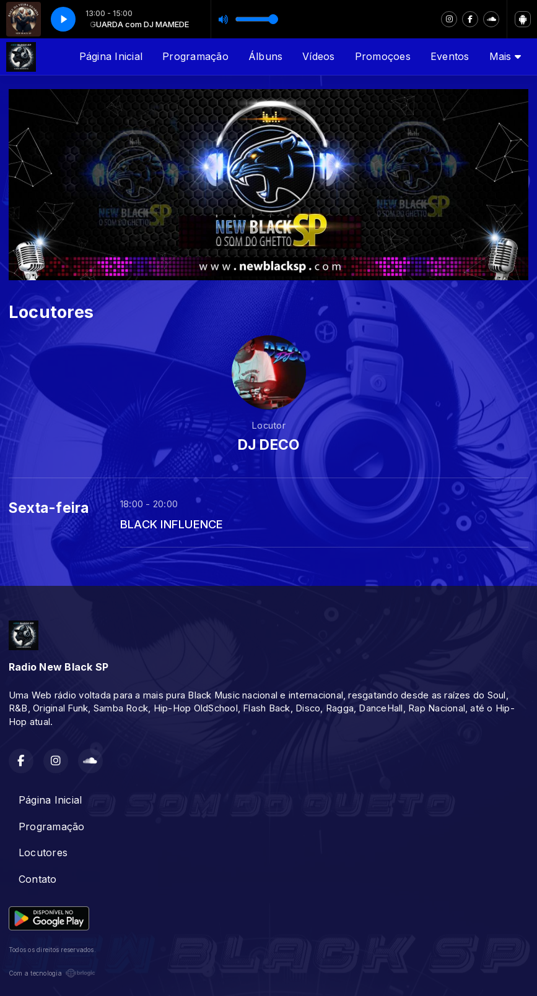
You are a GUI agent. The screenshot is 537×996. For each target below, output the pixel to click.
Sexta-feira (49, 508)
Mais (505, 56)
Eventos (449, 56)
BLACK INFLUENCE (172, 524)
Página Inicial (110, 56)
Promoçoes (383, 56)
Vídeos (318, 56)
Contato (38, 879)
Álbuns (265, 56)
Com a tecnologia (52, 973)
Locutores (43, 852)
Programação (195, 56)
